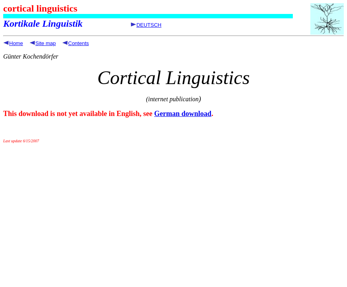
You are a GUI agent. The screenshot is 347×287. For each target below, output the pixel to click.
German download (183, 114)
